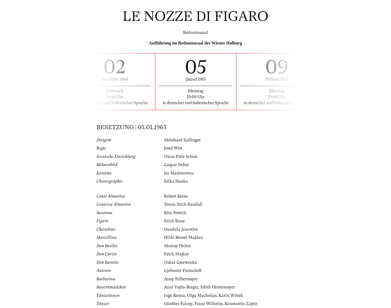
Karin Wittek (231, 295)
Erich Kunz (174, 220)
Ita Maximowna (179, 173)
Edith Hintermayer (217, 287)
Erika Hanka (176, 181)
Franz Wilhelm (208, 303)
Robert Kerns (176, 196)
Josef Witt (173, 148)
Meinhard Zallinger (182, 140)
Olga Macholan (201, 295)
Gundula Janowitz (181, 229)
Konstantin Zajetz (241, 303)
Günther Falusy (178, 303)
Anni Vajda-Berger (181, 287)
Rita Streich (175, 212)
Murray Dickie (177, 245)
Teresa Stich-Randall (183, 204)
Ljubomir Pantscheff (182, 270)
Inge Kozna (174, 295)
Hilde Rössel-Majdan (183, 237)
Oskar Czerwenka (180, 262)
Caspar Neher (176, 164)
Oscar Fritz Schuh (180, 156)
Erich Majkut (176, 254)
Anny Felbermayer (181, 279)
